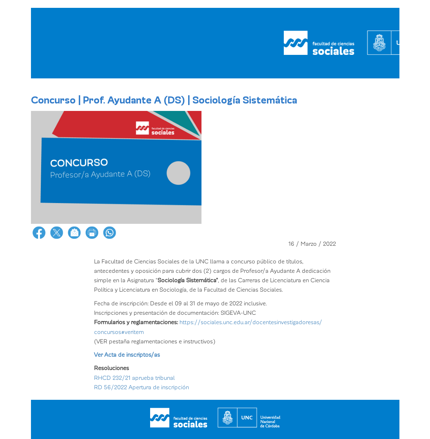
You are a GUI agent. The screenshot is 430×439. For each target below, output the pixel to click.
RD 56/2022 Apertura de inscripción (141, 387)
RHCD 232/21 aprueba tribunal (134, 378)
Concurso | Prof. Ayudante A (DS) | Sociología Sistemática (164, 100)
